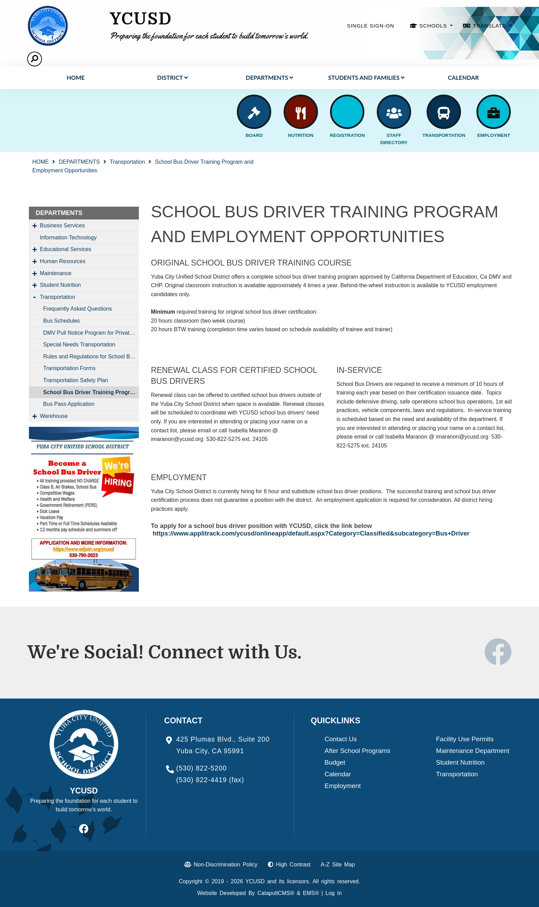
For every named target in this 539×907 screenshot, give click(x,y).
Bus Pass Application (69, 404)
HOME (76, 77)
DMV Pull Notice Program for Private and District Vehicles (91, 333)
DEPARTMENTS (269, 77)
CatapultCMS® (275, 893)
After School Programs (357, 750)
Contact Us (340, 739)
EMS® (311, 893)
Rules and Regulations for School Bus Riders (91, 356)
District (172, 77)
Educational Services (65, 249)
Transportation (127, 162)
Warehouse (54, 416)
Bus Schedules (61, 321)
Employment (342, 785)
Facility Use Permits (465, 739)
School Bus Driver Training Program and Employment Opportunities (91, 392)
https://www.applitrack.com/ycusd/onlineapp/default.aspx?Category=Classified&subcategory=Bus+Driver (311, 533)
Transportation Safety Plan (75, 380)
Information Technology (68, 237)
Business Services (62, 225)
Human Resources (63, 261)
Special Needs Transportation (79, 344)
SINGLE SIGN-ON (370, 26)
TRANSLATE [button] (490, 26)
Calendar (463, 77)
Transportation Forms (69, 368)
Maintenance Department (472, 750)
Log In (334, 893)
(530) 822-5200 (201, 768)
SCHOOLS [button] (434, 26)
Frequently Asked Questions (77, 309)
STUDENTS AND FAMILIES (366, 77)
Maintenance (56, 273)
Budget (334, 762)
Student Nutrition (60, 285)
